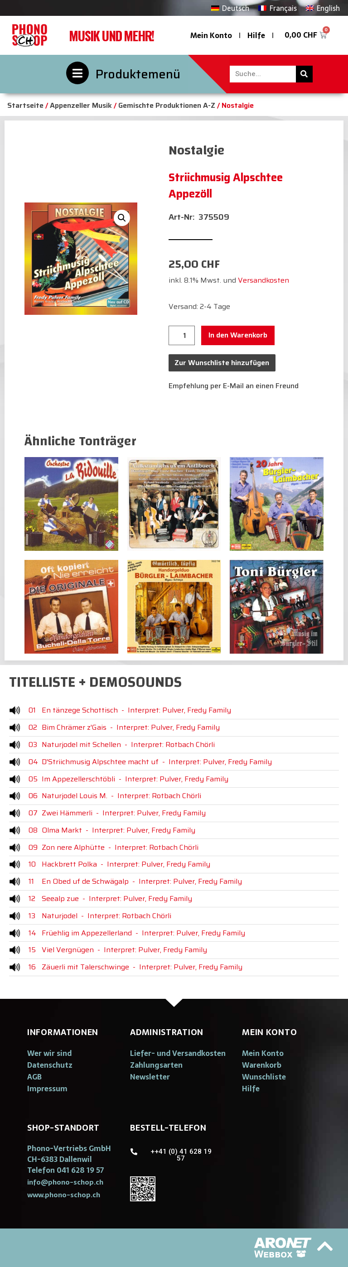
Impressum (47, 1088)
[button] (65, 1182)
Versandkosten (263, 280)
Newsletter (150, 1077)
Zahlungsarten (156, 1065)
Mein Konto (211, 35)
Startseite (25, 105)
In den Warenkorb (237, 335)
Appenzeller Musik (81, 105)
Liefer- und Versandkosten (178, 1053)
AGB (34, 1077)
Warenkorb (261, 1065)
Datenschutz (49, 1065)
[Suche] (304, 74)
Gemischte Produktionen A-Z (166, 105)
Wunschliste (264, 1077)
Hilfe (256, 35)
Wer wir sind (49, 1053)
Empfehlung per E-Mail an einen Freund (234, 385)
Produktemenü (138, 74)
